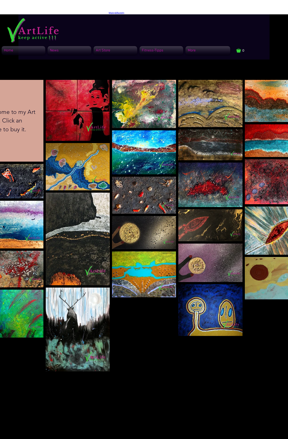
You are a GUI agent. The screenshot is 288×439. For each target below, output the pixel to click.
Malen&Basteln (116, 13)
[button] (242, 50)
